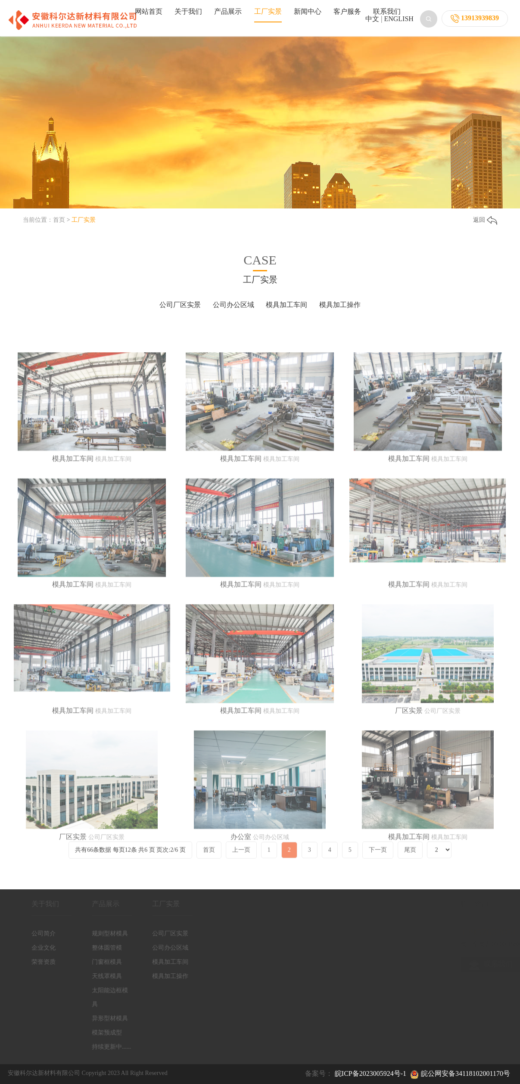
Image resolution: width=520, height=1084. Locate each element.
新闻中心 (307, 11)
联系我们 (387, 11)
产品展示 (228, 11)
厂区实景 (409, 786)
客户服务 (347, 11)
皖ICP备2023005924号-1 (370, 1073)
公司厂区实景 (180, 304)
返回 (485, 220)
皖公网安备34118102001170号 (465, 1073)
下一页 (378, 864)
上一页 (241, 864)
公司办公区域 (233, 304)
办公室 (240, 912)
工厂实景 (268, 11)
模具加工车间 (286, 304)
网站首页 (148, 11)
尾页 (410, 864)
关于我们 (188, 11)
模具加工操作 (340, 304)
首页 (59, 220)
